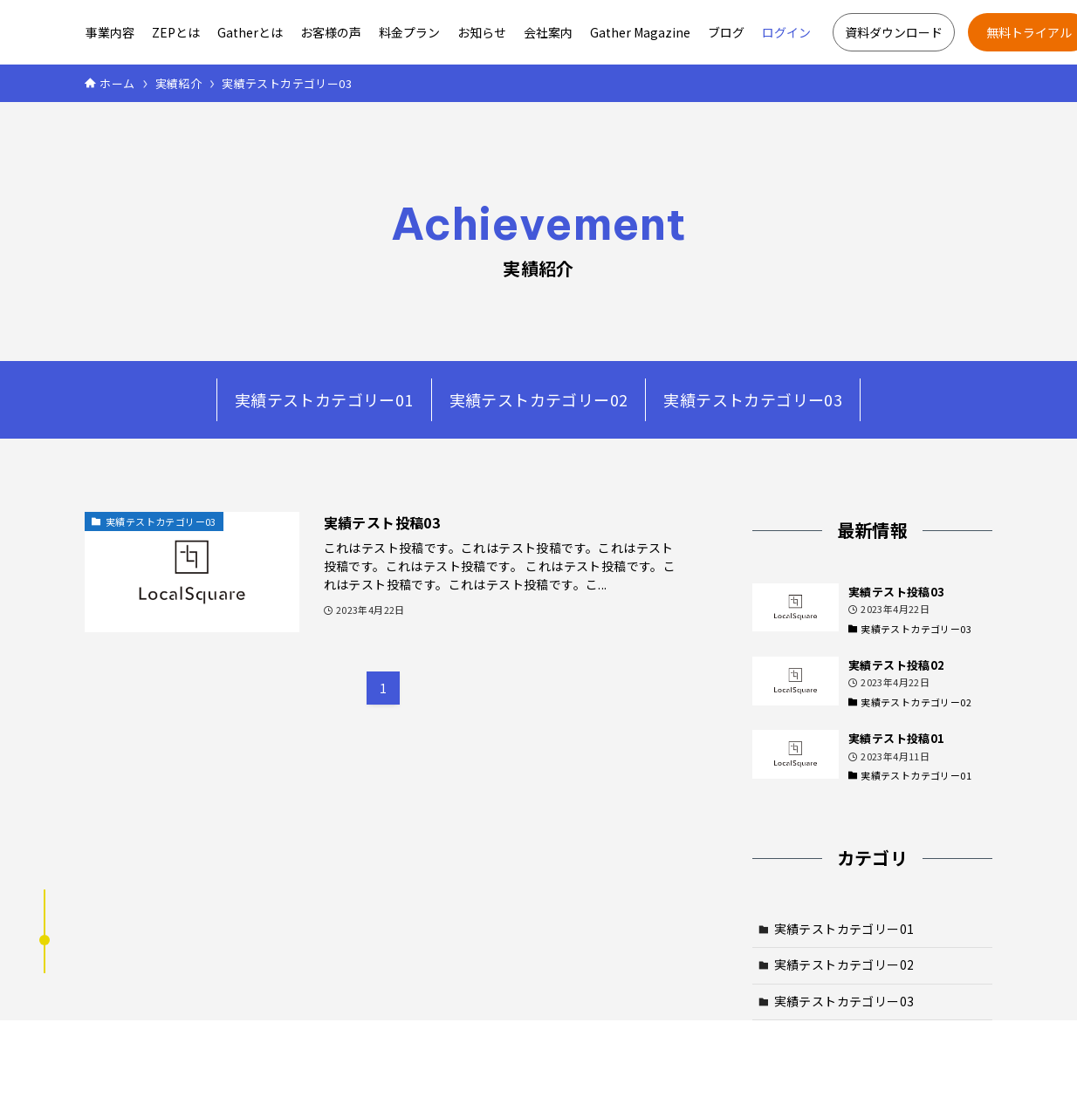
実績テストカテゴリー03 (752, 399)
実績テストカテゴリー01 (324, 399)
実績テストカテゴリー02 (538, 399)
